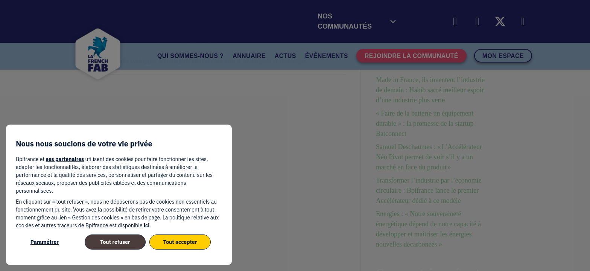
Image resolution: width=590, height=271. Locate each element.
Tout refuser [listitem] (115, 242)
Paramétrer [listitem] (44, 242)
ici (146, 225)
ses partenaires (65, 159)
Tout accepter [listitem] (180, 242)
